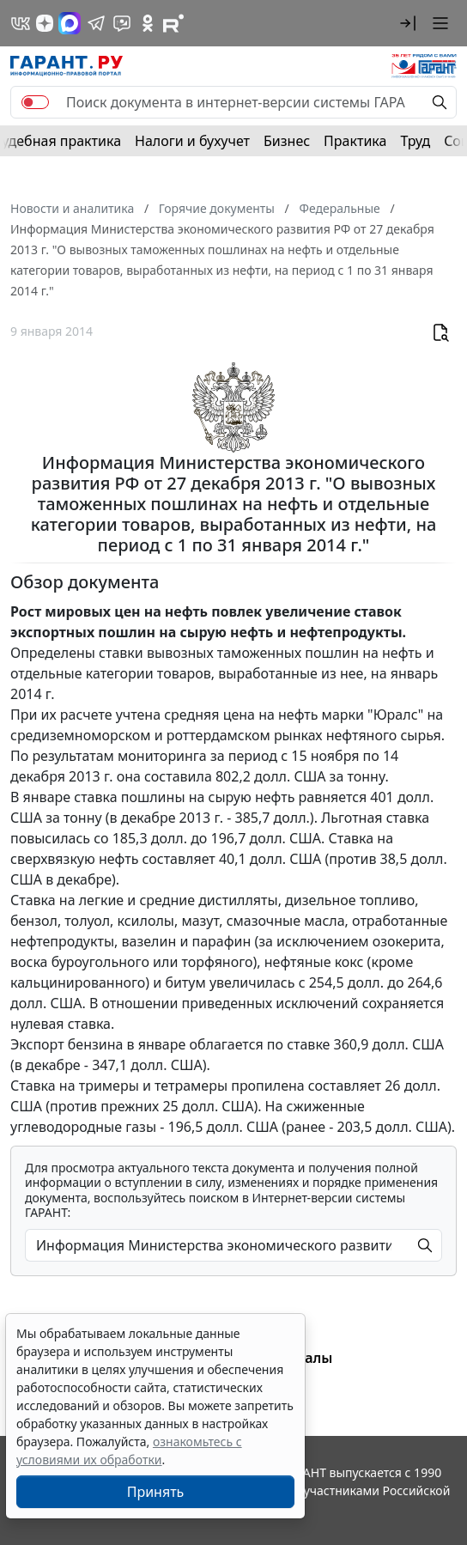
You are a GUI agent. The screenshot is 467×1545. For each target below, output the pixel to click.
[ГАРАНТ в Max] (69, 23)
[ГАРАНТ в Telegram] (96, 23)
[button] (407, 23)
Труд (415, 140)
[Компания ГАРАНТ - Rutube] (173, 23)
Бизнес (287, 140)
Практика (355, 140)
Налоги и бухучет (192, 140)
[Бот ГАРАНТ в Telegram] (122, 23)
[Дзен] (44, 23)
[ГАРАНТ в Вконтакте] (20, 23)
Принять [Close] (156, 1491)
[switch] (35, 102)
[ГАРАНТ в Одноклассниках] (147, 23)
